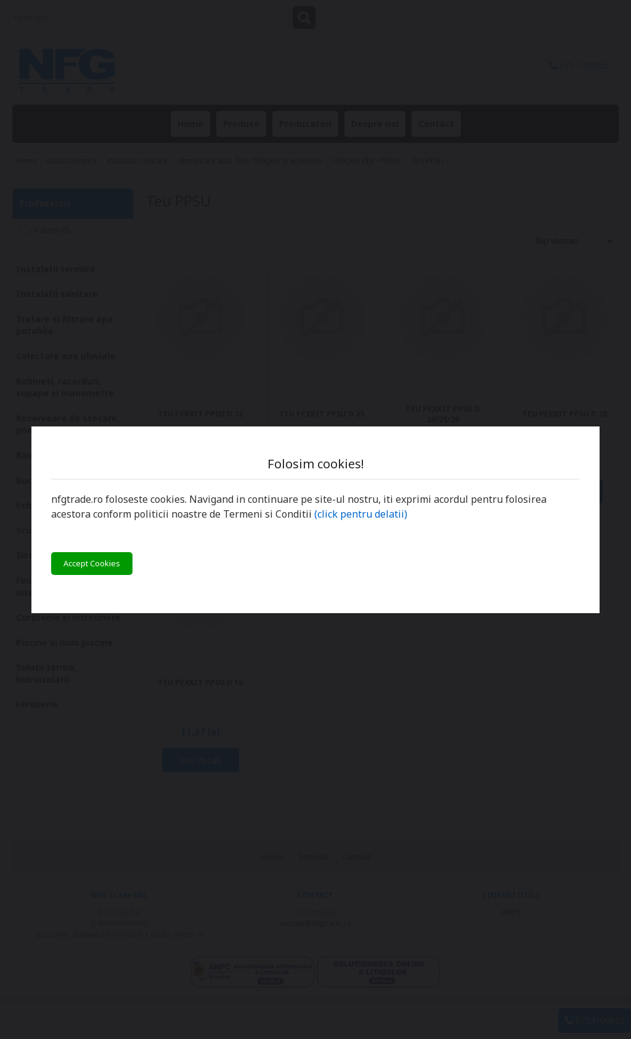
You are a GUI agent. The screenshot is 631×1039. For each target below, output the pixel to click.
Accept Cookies (91, 563)
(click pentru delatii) (360, 514)
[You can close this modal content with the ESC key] (315, 519)
